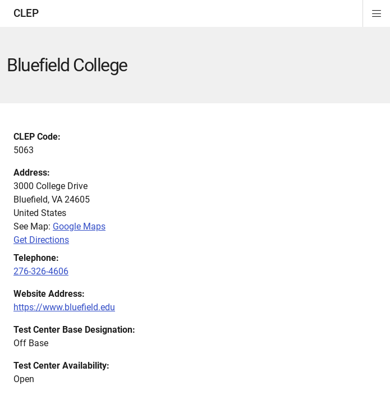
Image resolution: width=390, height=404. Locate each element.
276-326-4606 (40, 271)
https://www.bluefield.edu (64, 307)
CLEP (26, 13)
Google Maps (79, 226)
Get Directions (41, 240)
